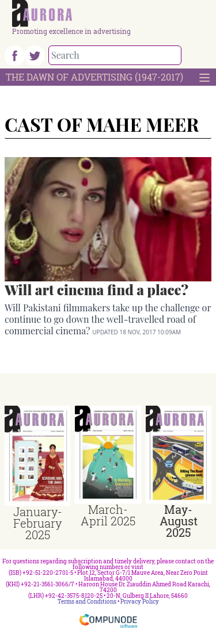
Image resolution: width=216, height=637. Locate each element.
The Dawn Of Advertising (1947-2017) (94, 77)
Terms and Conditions (87, 601)
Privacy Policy (139, 601)
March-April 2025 (108, 515)
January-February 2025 (37, 523)
